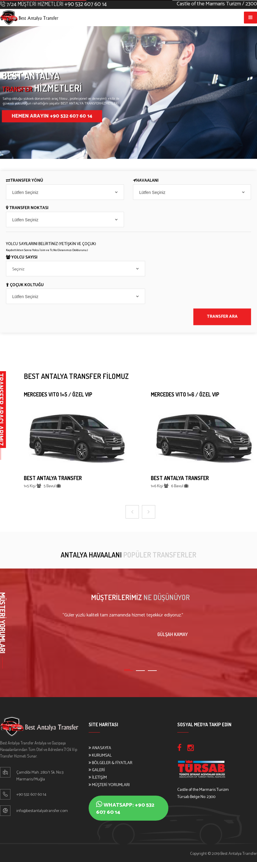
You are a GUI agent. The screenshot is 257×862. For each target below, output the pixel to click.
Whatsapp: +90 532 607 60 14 (125, 808)
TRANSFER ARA (222, 317)
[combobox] (65, 193)
